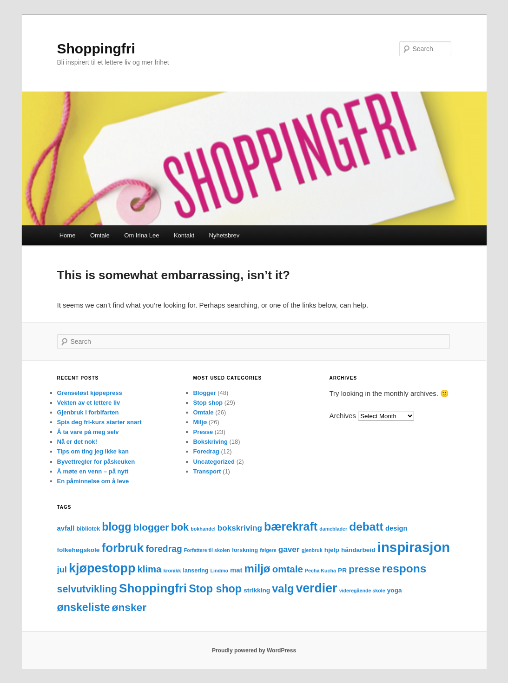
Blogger (204, 392)
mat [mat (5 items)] (236, 570)
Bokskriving (210, 441)
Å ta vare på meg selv (88, 431)
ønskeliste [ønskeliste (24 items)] (83, 607)
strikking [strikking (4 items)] (257, 590)
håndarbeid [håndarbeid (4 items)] (358, 549)
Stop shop (208, 402)
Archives (342, 416)
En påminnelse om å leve (93, 481)
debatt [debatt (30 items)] (366, 526)
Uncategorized (214, 461)
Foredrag (206, 451)
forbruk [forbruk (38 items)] (123, 547)
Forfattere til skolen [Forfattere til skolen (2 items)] (207, 550)
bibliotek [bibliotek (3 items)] (88, 528)
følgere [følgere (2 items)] (268, 550)
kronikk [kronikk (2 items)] (172, 570)
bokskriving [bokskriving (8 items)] (240, 528)
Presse (203, 431)
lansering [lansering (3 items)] (196, 570)
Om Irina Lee (141, 235)
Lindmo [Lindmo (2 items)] (219, 570)
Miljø (200, 422)
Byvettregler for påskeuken (96, 461)
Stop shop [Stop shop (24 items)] (215, 589)
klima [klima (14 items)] (150, 569)
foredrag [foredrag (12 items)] (163, 549)
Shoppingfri (96, 48)
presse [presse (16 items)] (364, 569)
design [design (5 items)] (396, 528)
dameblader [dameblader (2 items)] (333, 529)
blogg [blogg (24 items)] (116, 527)
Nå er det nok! (77, 441)
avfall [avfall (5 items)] (66, 528)
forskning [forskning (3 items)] (245, 550)
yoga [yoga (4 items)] (394, 590)
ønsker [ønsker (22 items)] (129, 607)
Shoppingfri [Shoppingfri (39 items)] (153, 588)
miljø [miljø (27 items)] (257, 568)
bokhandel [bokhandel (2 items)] (203, 529)
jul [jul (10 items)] (62, 569)
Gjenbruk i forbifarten (88, 412)
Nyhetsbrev (224, 235)
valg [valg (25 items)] (283, 589)
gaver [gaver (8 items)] (289, 549)
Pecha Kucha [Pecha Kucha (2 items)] (320, 570)
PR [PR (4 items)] (342, 570)
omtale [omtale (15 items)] (287, 569)
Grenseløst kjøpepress (89, 392)
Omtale (100, 235)
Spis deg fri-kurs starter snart (99, 422)
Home (67, 235)
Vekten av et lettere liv (88, 402)
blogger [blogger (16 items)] (151, 527)
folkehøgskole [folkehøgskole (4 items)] (78, 549)
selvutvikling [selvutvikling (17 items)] (87, 589)
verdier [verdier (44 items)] (316, 588)
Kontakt (184, 235)
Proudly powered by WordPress (254, 650)
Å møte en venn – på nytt (93, 471)
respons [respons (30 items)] (404, 568)
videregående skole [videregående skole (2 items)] (362, 590)
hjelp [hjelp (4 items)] (331, 549)
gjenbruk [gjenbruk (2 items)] (312, 550)
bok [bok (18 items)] (180, 527)
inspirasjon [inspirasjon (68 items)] (413, 547)
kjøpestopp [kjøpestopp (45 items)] (102, 568)
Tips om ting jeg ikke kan (93, 451)
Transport (207, 471)
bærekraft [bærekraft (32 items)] (290, 526)
